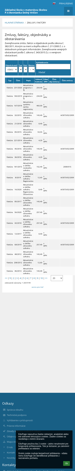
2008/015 (67, 167)
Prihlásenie (66, 3)
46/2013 (18, 271)
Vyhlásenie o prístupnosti (20, 420)
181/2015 (18, 167)
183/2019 (18, 96)
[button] (54, 3)
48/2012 (18, 254)
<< (6, 278)
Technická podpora (16, 415)
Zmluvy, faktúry (36, 22)
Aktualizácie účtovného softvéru (28, 254)
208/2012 (18, 262)
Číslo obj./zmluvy (54, 80)
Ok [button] (66, 463)
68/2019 (18, 244)
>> (46, 278)
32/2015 (18, 115)
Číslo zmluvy (67, 80)
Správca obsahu (15, 409)
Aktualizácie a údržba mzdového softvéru (28, 166)
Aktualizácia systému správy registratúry (28, 105)
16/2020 (18, 189)
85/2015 (18, 132)
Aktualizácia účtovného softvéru (28, 115)
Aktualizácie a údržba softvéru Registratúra (28, 177)
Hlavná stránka (14, 22)
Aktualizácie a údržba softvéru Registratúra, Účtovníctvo (28, 189)
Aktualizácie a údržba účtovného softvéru (28, 201)
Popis (28, 80)
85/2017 (18, 201)
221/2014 (18, 140)
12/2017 (18, 234)
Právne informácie (16, 425)
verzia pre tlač (37, 287)
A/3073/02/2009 (67, 115)
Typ (9, 80)
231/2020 (18, 87)
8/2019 (18, 177)
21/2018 (18, 123)
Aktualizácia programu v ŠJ (28, 87)
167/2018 (18, 105)
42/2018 (18, 223)
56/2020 (18, 212)
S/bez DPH (45, 80)
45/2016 (18, 149)
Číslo (18, 80)
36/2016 (18, 157)
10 (41, 278)
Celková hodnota (38, 80)
